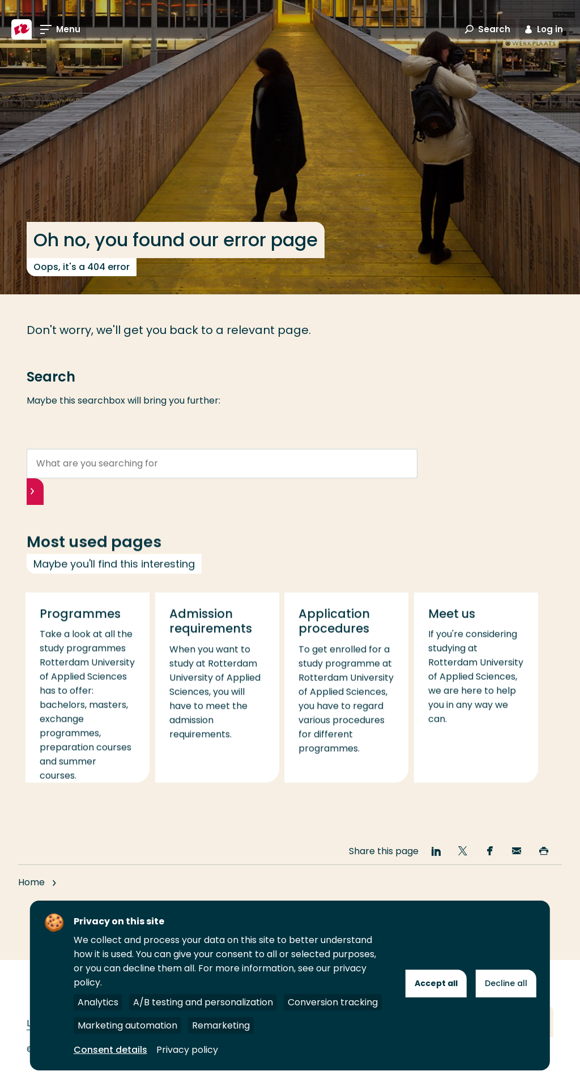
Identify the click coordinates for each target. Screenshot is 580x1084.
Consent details (110, 1049)
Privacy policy (187, 1049)
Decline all (506, 983)
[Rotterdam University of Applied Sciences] (21, 29)
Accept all (436, 983)
